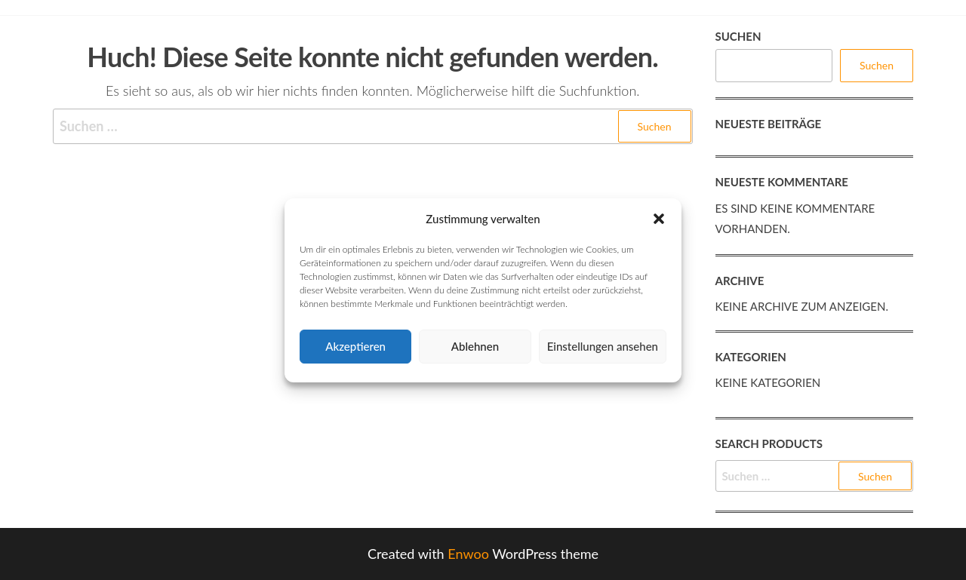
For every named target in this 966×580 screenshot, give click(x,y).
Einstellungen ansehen (602, 346)
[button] (658, 218)
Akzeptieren (355, 346)
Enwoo (468, 553)
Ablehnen (475, 346)
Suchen (738, 36)
